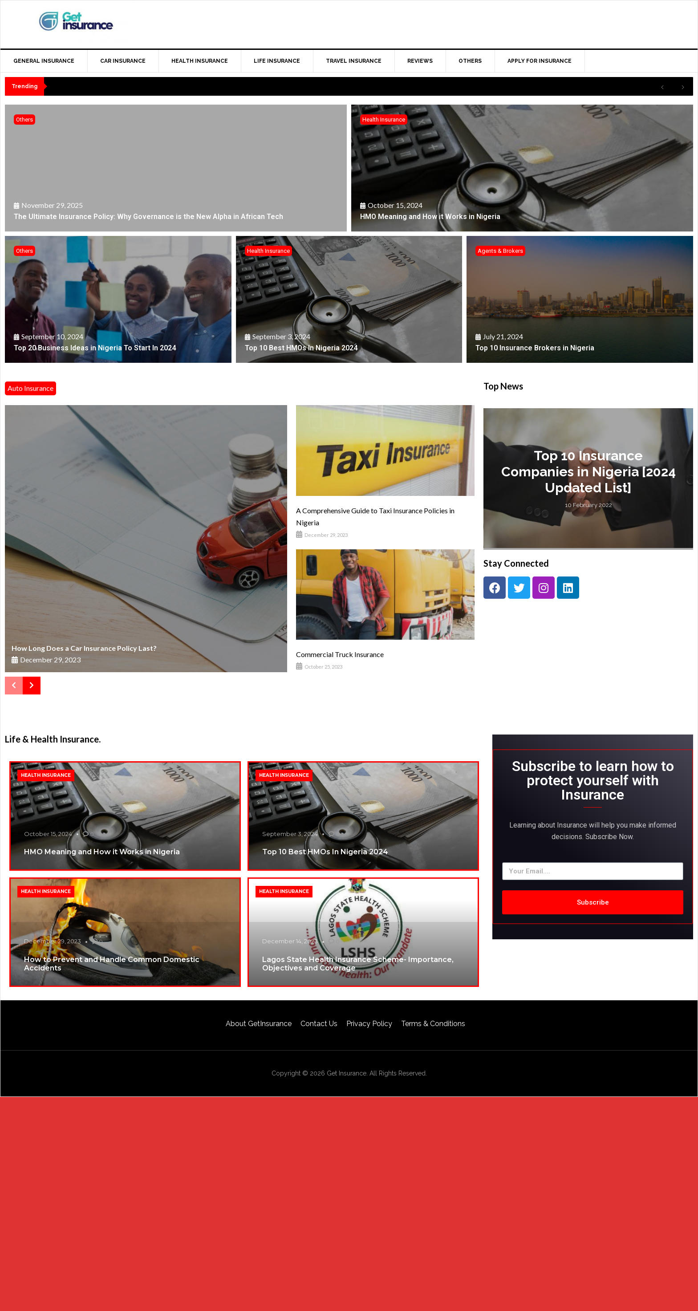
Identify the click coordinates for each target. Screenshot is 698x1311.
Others (24, 119)
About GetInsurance (259, 1023)
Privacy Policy (369, 1023)
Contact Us (318, 1023)
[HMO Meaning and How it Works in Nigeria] (522, 168)
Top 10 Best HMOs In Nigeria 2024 (325, 852)
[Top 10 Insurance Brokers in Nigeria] (580, 299)
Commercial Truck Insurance (340, 654)
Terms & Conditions (433, 1023)
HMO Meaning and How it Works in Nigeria (102, 852)
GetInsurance (76, 23)
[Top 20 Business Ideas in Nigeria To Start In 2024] (118, 299)
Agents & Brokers (500, 251)
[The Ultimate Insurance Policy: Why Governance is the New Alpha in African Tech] (176, 168)
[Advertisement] (518, 23)
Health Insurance (383, 119)
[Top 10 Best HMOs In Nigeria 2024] (349, 299)
